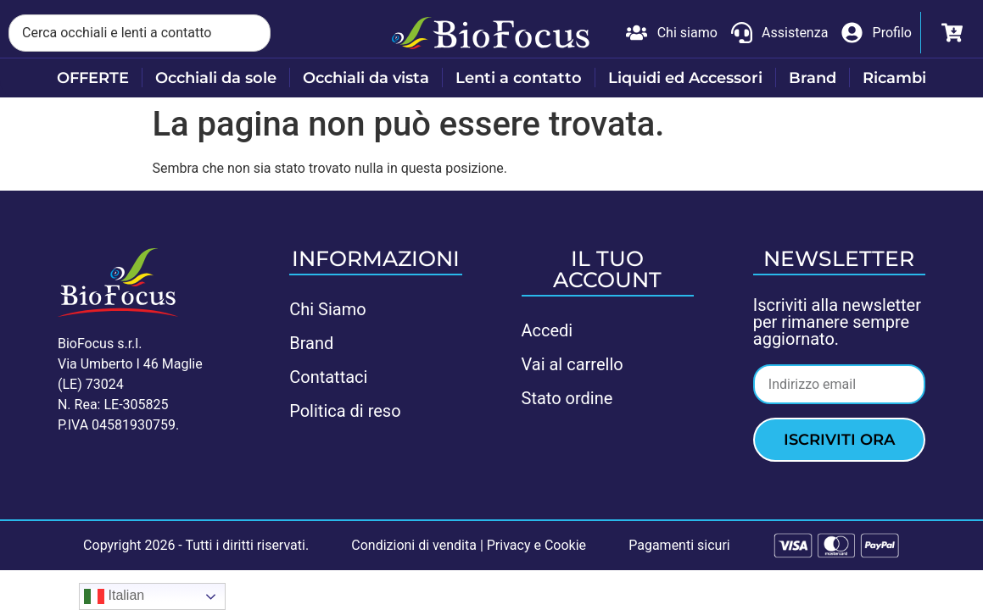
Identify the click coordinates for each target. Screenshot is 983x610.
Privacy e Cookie (536, 545)
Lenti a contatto (518, 78)
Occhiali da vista (366, 78)
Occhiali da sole (215, 78)
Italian (114, 596)
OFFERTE (93, 78)
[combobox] (139, 33)
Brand (812, 78)
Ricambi (894, 78)
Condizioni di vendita (414, 545)
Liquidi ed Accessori (685, 78)
